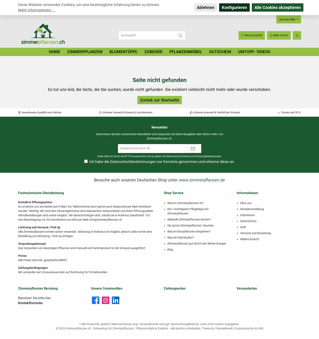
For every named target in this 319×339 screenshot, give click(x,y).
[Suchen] (180, 35)
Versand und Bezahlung (255, 233)
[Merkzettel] (251, 35)
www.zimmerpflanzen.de (202, 179)
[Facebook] (95, 300)
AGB (243, 227)
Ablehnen (205, 7)
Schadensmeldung (252, 209)
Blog (170, 249)
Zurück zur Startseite (159, 100)
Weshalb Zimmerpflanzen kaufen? (189, 219)
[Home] (54, 52)
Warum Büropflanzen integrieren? (189, 231)
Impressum (247, 215)
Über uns (246, 203)
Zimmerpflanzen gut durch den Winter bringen (196, 243)
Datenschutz (248, 221)
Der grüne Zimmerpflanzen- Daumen (190, 225)
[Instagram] (105, 300)
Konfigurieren (234, 7)
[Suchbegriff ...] (147, 35)
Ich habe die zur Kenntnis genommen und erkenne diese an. (162, 162)
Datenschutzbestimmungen (133, 162)
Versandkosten (149, 324)
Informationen (247, 193)
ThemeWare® (224, 328)
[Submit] (193, 148)
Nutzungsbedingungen (208, 156)
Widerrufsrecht (249, 239)
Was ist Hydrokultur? (180, 237)
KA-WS (258, 328)
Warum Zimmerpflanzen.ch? (185, 203)
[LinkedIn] (115, 300)
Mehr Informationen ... (36, 10)
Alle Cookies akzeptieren (277, 7)
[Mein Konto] (279, 35)
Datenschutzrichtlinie (178, 156)
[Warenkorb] (297, 35)
